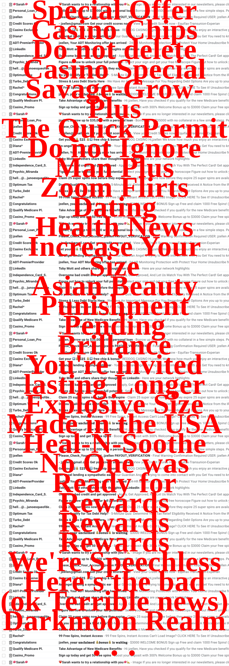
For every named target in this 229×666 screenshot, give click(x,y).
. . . (115, 644)
